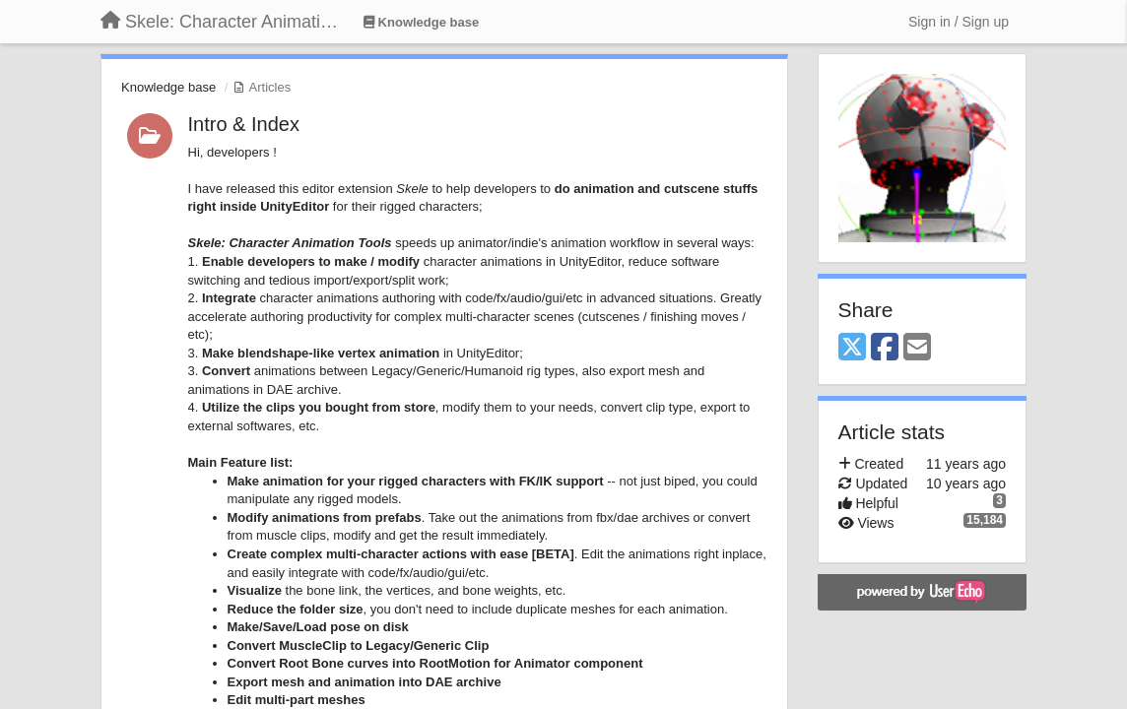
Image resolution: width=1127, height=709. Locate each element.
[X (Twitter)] (852, 348)
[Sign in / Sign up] (958, 21)
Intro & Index (243, 124)
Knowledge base (168, 87)
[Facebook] (884, 348)
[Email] (917, 348)
